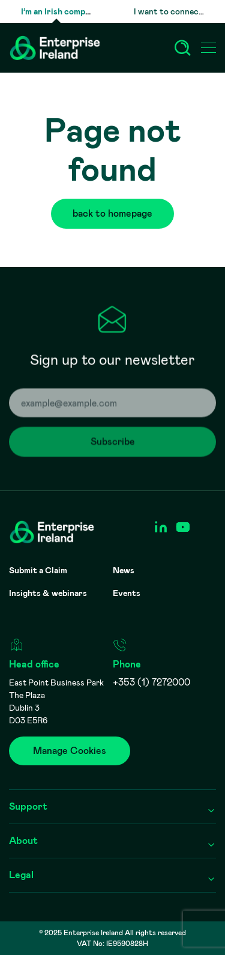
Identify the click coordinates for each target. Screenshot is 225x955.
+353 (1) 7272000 (151, 682)
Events (126, 593)
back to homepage (122, 213)
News (123, 570)
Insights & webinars (48, 593)
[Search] (182, 48)
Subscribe (122, 443)
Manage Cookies (69, 750)
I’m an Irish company (59, 11)
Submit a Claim (38, 570)
